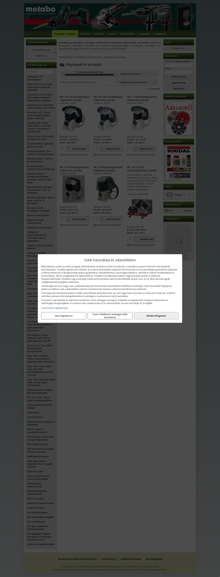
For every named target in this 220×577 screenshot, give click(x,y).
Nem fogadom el (64, 315)
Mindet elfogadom (156, 315)
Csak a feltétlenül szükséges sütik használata (109, 316)
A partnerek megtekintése (54, 308)
